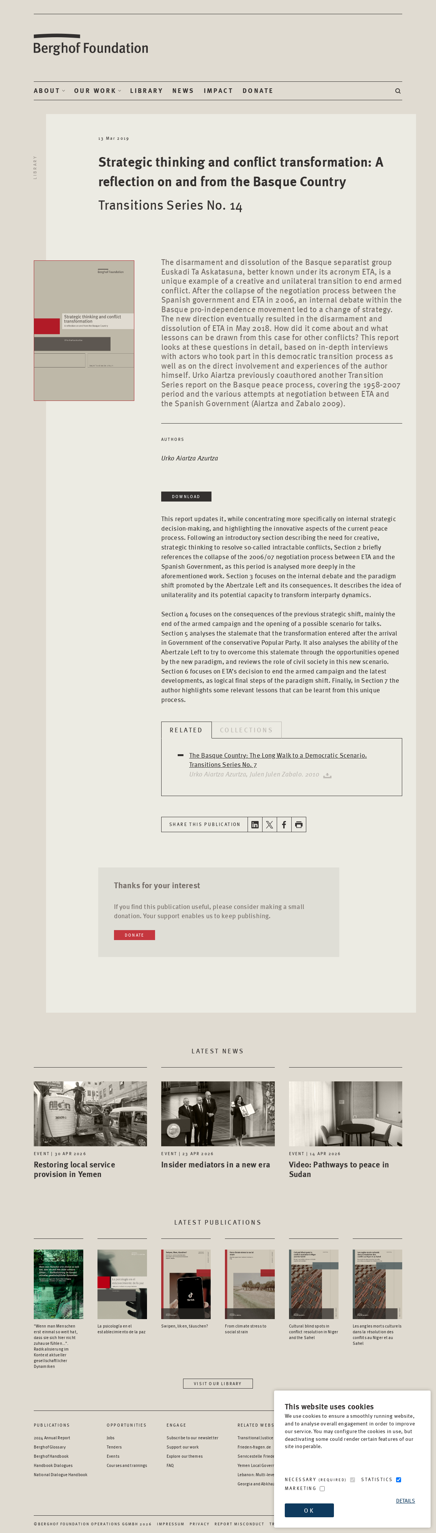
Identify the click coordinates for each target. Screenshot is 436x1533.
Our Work (95, 90)
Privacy (200, 1523)
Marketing (301, 1488)
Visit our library (218, 1383)
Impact (218, 90)
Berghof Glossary (50, 1447)
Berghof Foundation (91, 45)
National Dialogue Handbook (61, 1474)
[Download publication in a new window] (326, 773)
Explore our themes (185, 1456)
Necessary (316, 1479)
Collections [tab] (246, 729)
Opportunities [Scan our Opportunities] (127, 1425)
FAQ (170, 1465)
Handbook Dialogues (53, 1465)
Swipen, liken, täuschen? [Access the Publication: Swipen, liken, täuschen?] (184, 1326)
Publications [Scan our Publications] (52, 1425)
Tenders (114, 1447)
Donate (258, 90)
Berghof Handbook (51, 1456)
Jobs (110, 1437)
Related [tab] (186, 729)
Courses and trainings (127, 1465)
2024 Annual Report (52, 1437)
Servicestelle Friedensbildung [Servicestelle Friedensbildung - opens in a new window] (265, 1456)
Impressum (171, 1523)
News (183, 90)
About (47, 90)
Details (405, 1500)
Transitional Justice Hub (260, 1437)
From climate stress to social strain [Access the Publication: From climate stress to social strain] (245, 1328)
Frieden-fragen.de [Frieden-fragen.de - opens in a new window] (254, 1447)
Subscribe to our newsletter (192, 1437)
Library (146, 90)
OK (309, 1510)
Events (113, 1456)
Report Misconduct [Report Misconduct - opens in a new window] (239, 1523)
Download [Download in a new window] (186, 496)
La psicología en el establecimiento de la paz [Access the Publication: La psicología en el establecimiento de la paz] (121, 1328)
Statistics (377, 1479)
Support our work (183, 1447)
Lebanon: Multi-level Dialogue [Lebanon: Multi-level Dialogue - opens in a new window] (265, 1474)
